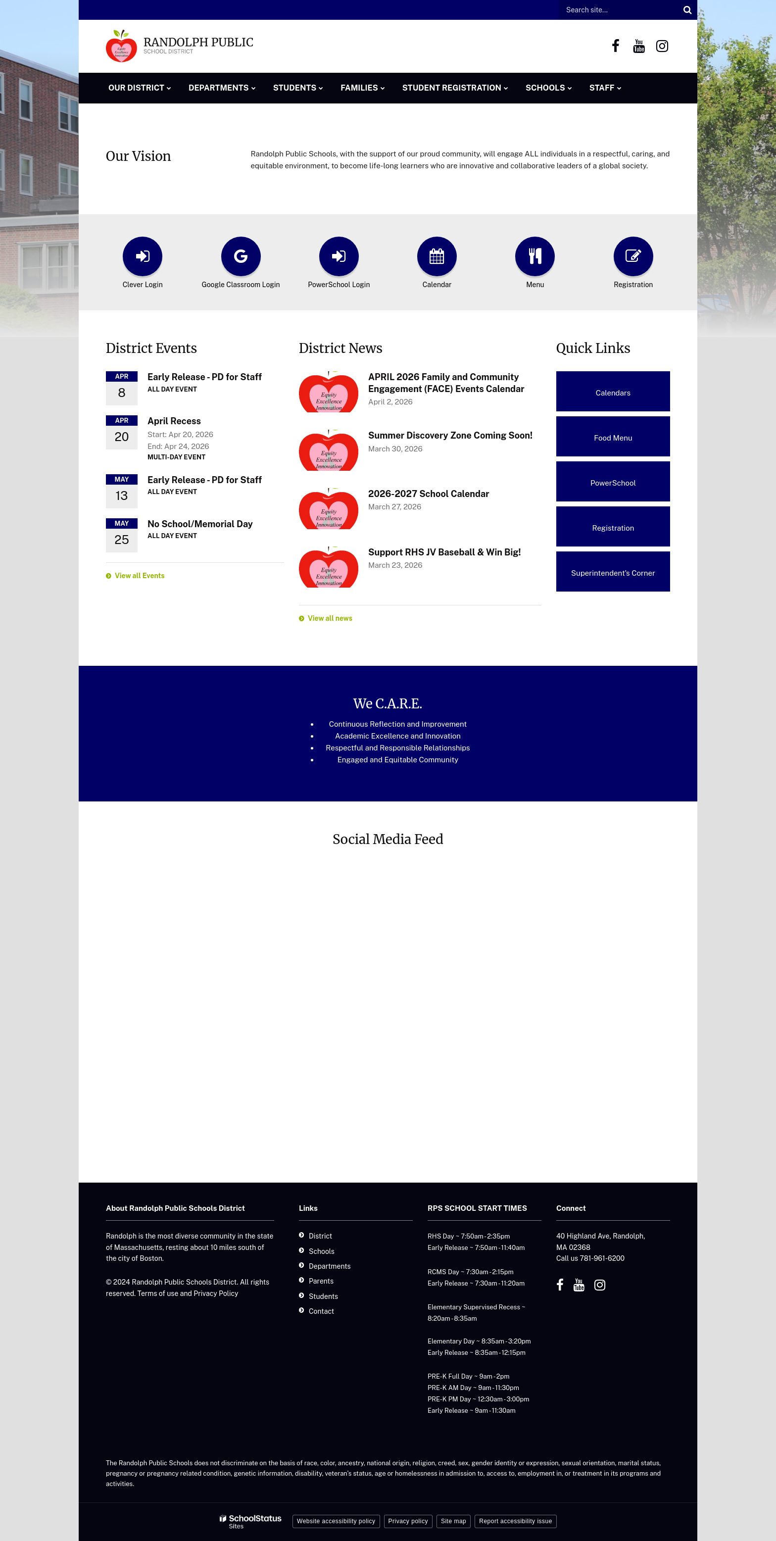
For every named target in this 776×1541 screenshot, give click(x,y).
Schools (322, 1251)
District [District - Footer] (320, 1236)
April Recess (174, 421)
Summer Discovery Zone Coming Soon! (450, 435)
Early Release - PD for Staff (204, 377)
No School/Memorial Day (200, 524)
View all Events (140, 576)
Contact (321, 1311)
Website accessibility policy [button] (336, 1521)
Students (323, 1296)
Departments (330, 1266)
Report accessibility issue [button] (515, 1521)
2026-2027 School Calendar (428, 494)
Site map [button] (453, 1521)
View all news (330, 618)
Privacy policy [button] (408, 1521)
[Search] (687, 10)
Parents (321, 1281)
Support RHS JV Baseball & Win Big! (444, 552)
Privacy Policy (216, 1293)
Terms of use (158, 1293)
